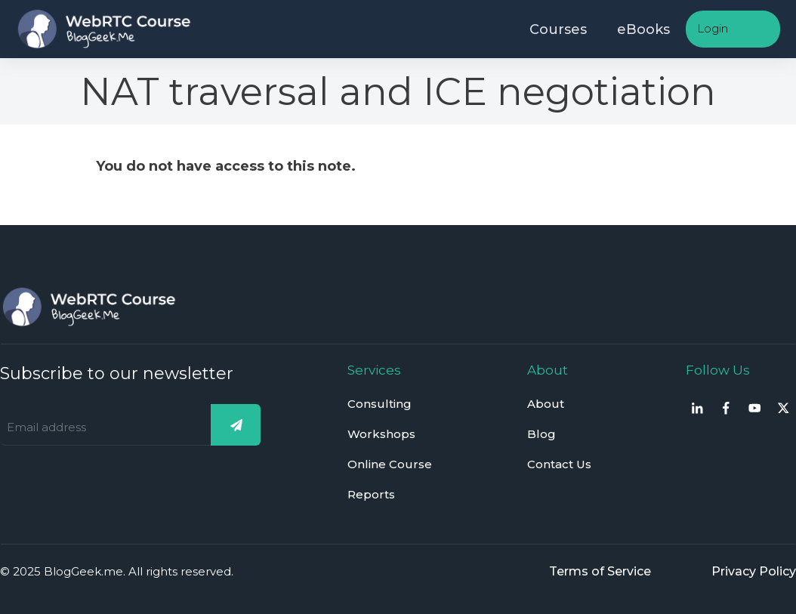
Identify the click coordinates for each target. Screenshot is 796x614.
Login (712, 28)
